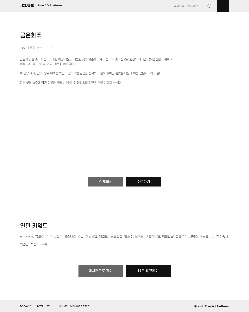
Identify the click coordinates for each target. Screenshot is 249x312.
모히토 (139, 236)
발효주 (128, 236)
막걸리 (39, 236)
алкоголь (26, 236)
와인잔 (24, 244)
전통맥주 (181, 236)
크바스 (193, 236)
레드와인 (91, 236)
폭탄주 (35, 244)
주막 (49, 236)
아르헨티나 (207, 236)
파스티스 (70, 236)
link (23, 47)
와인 (81, 236)
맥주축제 (222, 236)
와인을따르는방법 (110, 236)
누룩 (44, 244)
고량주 (57, 236)
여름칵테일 (153, 236)
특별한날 (168, 236)
